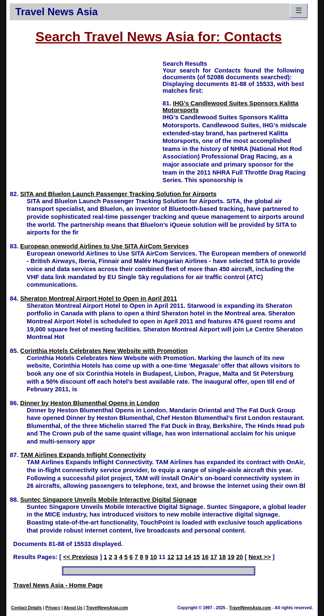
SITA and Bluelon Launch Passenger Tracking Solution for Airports (118, 194)
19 (230, 557)
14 (187, 557)
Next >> (259, 557)
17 (213, 557)
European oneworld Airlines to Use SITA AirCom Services (104, 246)
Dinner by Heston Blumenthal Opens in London (89, 403)
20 (239, 557)
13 (179, 557)
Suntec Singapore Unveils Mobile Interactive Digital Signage (108, 499)
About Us (73, 607)
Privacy (53, 607)
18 (222, 557)
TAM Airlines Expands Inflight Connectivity (83, 455)
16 (205, 557)
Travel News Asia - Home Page (58, 585)
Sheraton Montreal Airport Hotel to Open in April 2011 (98, 298)
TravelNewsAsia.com (107, 607)
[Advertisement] (86, 118)
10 (153, 557)
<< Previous (80, 557)
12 (170, 557)
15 (196, 557)
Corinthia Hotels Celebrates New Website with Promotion (104, 350)
